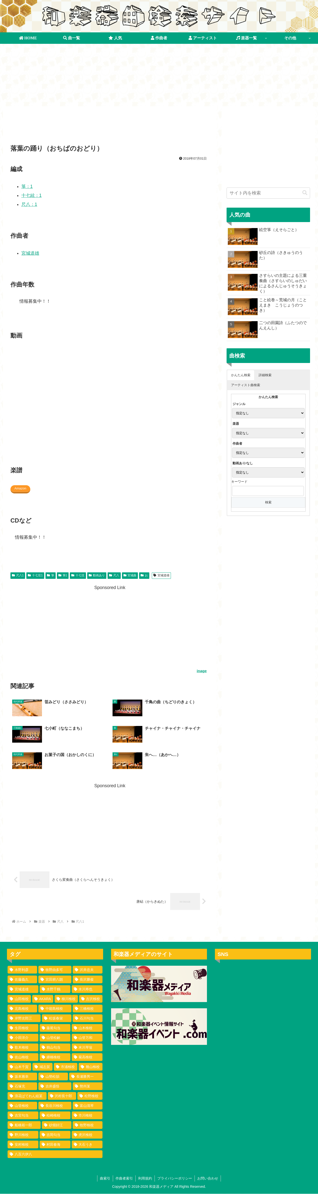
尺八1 (18, 575)
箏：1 (27, 186)
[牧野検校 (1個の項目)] (87, 1125)
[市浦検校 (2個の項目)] (66, 1067)
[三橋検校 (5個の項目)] (87, 1009)
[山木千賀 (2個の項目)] (19, 1067)
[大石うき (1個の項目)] (87, 1144)
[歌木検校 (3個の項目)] (23, 1047)
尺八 (114, 575)
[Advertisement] (109, 127)
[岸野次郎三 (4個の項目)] (24, 1018)
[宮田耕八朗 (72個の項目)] (55, 979)
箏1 (62, 575)
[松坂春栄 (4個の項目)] (57, 1018)
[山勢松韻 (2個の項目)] (53, 1076)
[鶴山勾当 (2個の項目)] (55, 1047)
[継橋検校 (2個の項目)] (55, 1057)
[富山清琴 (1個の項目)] (87, 1106)
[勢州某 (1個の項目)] (87, 1086)
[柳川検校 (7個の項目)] (66, 999)
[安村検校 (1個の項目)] (23, 1144)
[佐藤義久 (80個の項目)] (22, 979)
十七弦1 (35, 575)
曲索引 (105, 1178)
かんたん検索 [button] (240, 375)
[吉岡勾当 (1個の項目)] (55, 1135)
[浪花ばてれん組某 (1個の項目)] (27, 1096)
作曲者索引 (124, 1178)
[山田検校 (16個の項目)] (19, 999)
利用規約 (145, 1178)
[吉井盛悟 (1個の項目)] (55, 1086)
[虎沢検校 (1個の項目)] (87, 1135)
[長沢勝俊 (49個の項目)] (87, 979)
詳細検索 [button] (265, 375)
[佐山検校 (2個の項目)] (23, 1057)
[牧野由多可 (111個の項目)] (55, 970)
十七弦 (77, 575)
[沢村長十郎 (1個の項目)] (62, 1096)
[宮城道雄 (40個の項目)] (23, 989)
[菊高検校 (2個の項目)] (87, 1057)
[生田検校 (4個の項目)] (23, 1028)
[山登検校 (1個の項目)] (22, 1106)
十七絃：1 (31, 195)
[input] (268, 193)
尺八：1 (29, 204)
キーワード (239, 482)
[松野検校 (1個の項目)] (90, 1096)
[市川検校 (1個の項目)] (87, 1115)
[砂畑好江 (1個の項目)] (57, 1125)
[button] (304, 193)
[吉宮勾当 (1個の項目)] (23, 1115)
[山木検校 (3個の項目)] (87, 1028)
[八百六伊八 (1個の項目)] (55, 1154)
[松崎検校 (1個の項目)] (55, 1115)
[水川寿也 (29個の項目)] (87, 989)
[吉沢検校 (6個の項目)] (91, 999)
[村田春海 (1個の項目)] (55, 1144)
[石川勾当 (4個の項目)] (87, 1018)
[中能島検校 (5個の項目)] (55, 1009)
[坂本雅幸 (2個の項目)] (22, 1076)
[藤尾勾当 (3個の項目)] (55, 1028)
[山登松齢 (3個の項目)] (55, 1038)
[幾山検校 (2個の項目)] (90, 1067)
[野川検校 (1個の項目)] (23, 1135)
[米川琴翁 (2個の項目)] (87, 1047)
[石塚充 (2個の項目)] (22, 1086)
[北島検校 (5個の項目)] (22, 1009)
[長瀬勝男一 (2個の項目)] (85, 1076)
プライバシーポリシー (174, 1178)
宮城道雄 (30, 253)
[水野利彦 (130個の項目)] (22, 970)
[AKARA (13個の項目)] (42, 999)
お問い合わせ (207, 1178)
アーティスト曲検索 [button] (245, 385)
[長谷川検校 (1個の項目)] (55, 1106)
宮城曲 (130, 575)
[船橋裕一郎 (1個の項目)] (24, 1125)
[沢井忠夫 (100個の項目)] (87, 970)
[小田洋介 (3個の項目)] (23, 1038)
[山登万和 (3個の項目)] (87, 1038)
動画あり (97, 575)
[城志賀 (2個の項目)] (42, 1067)
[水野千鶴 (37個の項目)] (55, 989)
